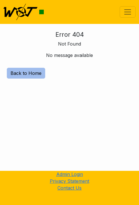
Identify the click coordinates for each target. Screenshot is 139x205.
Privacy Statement (69, 181)
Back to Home (26, 73)
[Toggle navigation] (128, 12)
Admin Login (69, 174)
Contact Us (69, 188)
